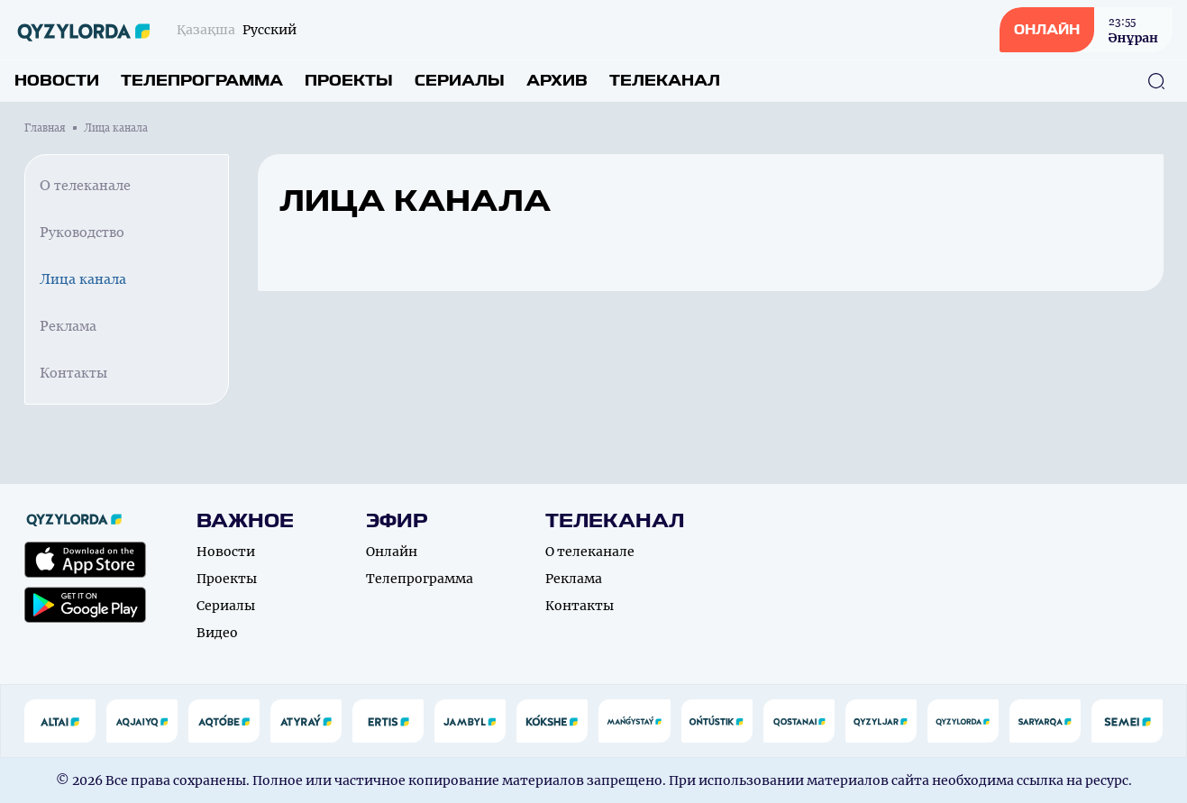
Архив (557, 80)
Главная (45, 128)
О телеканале (85, 185)
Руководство (82, 232)
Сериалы (460, 80)
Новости (56, 80)
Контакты (73, 372)
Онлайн (391, 551)
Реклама (68, 325)
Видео (217, 633)
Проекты (349, 80)
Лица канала (83, 278)
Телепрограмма (202, 80)
